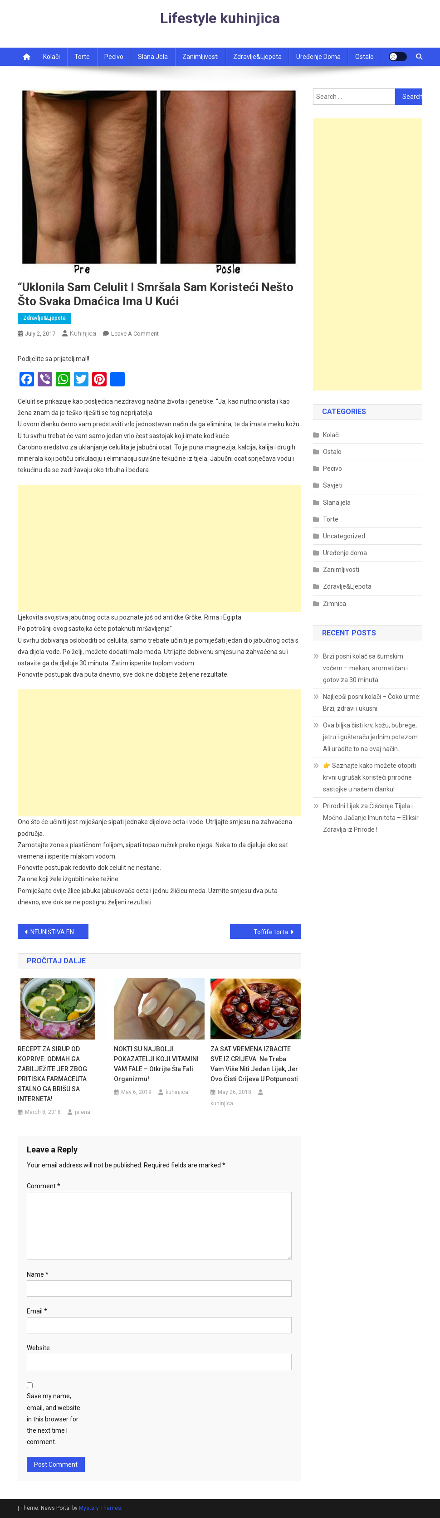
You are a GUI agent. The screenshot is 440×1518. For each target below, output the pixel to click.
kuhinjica (83, 333)
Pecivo (113, 56)
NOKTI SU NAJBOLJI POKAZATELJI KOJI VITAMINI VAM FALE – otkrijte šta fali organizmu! (156, 1064)
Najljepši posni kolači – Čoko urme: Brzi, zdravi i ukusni (371, 702)
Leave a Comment (135, 333)
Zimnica (334, 603)
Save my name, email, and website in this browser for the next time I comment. (53, 1418)
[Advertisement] (159, 548)
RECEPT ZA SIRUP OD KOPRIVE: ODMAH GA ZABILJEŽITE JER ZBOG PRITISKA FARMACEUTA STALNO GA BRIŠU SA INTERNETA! (52, 1074)
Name (38, 1274)
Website (38, 1348)
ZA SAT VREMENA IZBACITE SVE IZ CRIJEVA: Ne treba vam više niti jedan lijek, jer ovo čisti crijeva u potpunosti (254, 1064)
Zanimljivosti (200, 56)
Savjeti (332, 485)
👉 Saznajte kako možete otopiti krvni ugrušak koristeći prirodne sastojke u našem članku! (369, 777)
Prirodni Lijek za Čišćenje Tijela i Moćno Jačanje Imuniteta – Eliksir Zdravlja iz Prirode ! (371, 817)
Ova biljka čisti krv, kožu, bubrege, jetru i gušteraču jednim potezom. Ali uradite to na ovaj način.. (371, 737)
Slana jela (153, 56)
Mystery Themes (100, 1508)
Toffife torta (271, 932)
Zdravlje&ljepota (257, 56)
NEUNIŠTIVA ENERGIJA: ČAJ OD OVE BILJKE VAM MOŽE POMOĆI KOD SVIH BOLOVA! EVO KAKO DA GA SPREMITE (59, 932)
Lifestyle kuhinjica (220, 18)
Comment (43, 1186)
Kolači (51, 56)
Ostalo (364, 56)
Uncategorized (344, 536)
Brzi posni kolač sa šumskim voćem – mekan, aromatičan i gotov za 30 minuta (365, 668)
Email (37, 1311)
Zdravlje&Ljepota (44, 318)
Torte (82, 56)
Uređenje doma (318, 56)
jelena (82, 1112)
